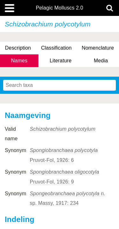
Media (101, 60)
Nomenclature (98, 48)
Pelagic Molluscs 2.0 (59, 7)
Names (19, 60)
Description (18, 48)
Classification (56, 48)
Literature (60, 60)
